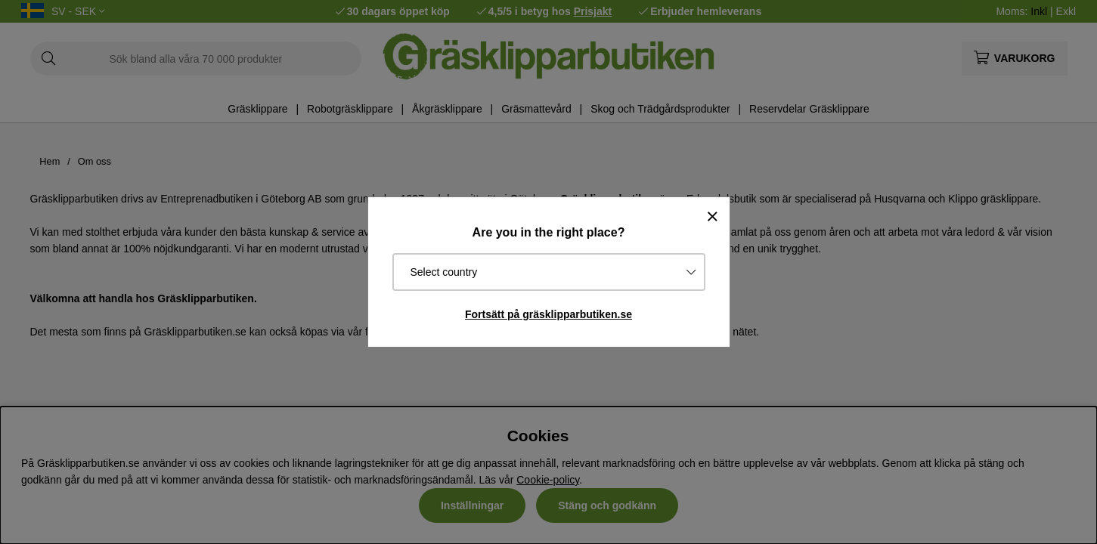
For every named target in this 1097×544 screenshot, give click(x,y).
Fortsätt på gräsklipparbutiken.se (548, 314)
